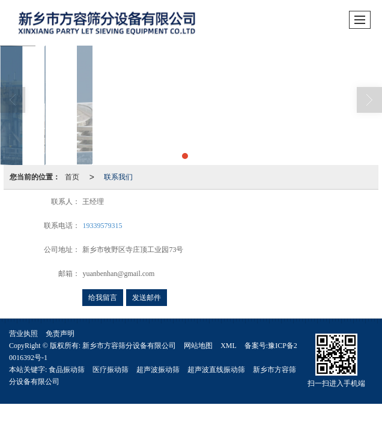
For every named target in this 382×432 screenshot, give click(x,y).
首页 (72, 177)
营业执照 (23, 333)
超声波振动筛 (158, 369)
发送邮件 (146, 297)
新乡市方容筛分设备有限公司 (129, 345)
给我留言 (102, 297)
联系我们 (118, 177)
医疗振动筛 (110, 369)
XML (228, 345)
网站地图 (198, 345)
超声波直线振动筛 (216, 369)
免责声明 (60, 333)
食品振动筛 (67, 369)
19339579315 (102, 225)
